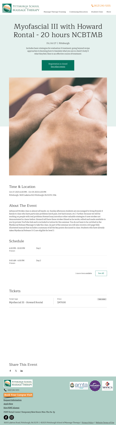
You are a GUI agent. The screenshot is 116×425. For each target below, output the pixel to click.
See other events (58, 67)
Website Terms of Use (105, 423)
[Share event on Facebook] (10, 371)
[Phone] (5, 390)
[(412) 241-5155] (100, 6)
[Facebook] (6, 417)
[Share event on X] (16, 371)
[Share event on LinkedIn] (22, 371)
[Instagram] (11, 417)
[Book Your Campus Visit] (18, 395)
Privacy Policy (88, 423)
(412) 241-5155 (13, 390)
